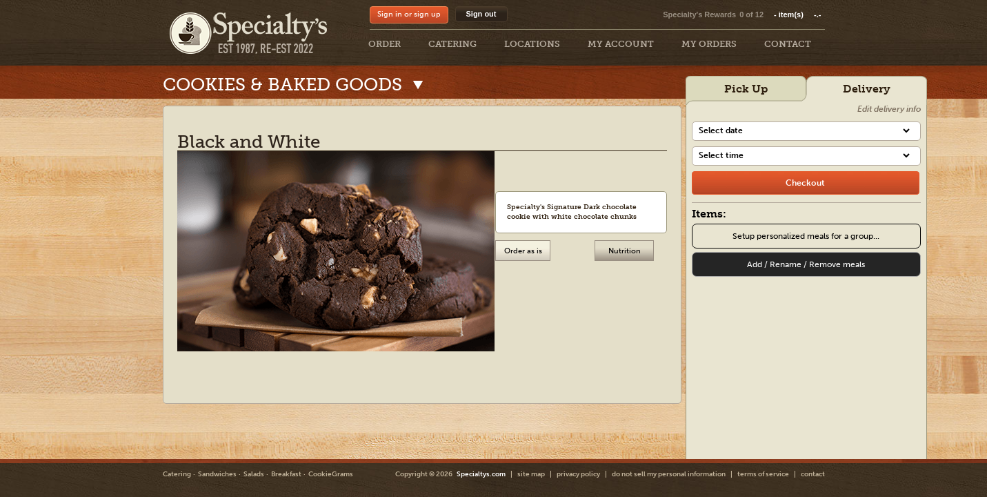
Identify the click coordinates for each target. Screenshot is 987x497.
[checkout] (805, 183)
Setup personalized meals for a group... (805, 236)
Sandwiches (217, 474)
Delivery (866, 88)
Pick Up (746, 88)
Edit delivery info (889, 109)
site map (531, 474)
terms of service (763, 474)
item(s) (797, 14)
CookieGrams (330, 474)
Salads (253, 474)
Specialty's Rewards (699, 14)
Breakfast (286, 474)
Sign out (481, 14)
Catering (177, 474)
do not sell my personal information (669, 474)
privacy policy (578, 474)
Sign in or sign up (409, 14)
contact (813, 474)
